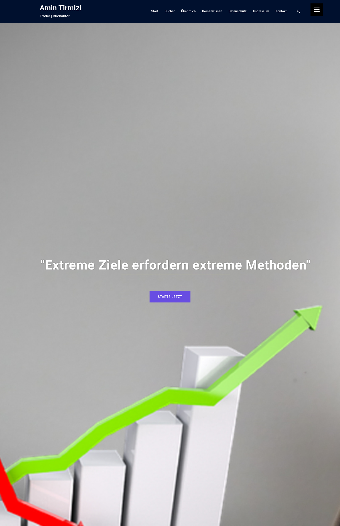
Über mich (188, 11)
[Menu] (317, 9)
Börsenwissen (212, 11)
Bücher (170, 11)
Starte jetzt (170, 297)
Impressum (261, 11)
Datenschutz (237, 11)
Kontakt (281, 11)
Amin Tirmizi (60, 7)
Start (154, 11)
